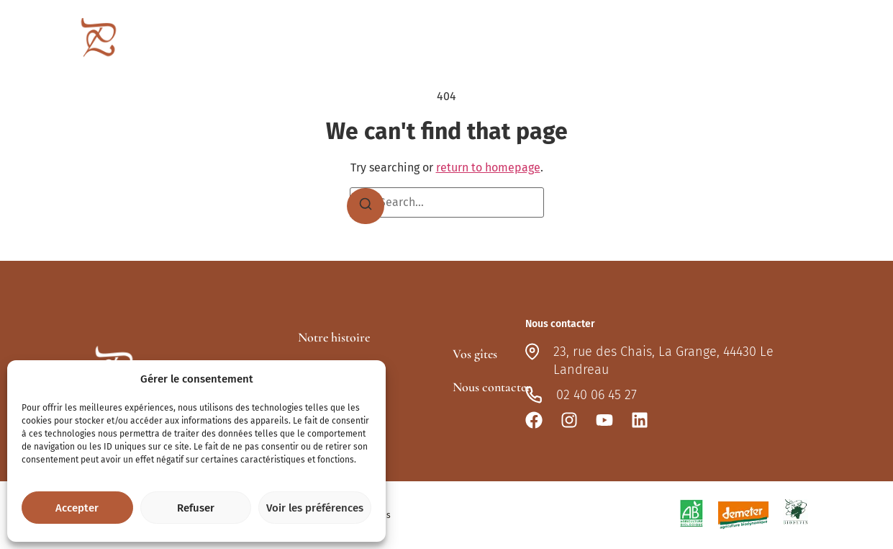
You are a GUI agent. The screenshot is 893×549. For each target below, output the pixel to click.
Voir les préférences (314, 507)
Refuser (195, 507)
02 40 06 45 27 (596, 395)
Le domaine (452, 40)
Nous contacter (796, 40)
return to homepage (488, 167)
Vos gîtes (633, 40)
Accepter (77, 507)
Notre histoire (334, 337)
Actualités (712, 40)
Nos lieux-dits (546, 40)
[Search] (365, 206)
